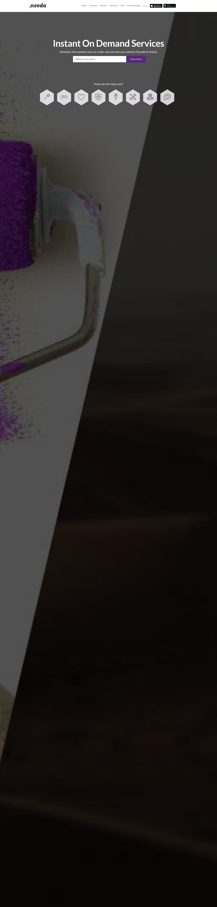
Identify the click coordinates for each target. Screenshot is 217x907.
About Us (114, 5)
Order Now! (136, 59)
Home (84, 5)
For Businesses (133, 5)
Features (93, 5)
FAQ (123, 5)
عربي (145, 5)
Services (103, 5)
